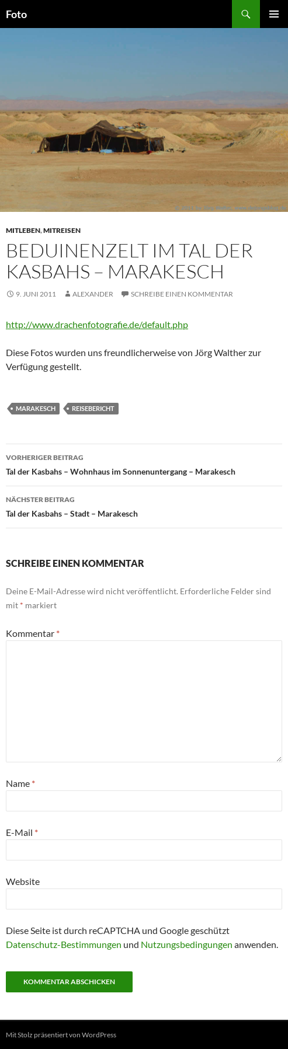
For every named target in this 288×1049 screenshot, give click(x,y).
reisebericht (93, 408)
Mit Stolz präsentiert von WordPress (61, 1034)
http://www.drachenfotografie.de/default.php (97, 324)
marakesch (35, 408)
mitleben (23, 230)
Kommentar (33, 633)
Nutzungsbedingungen (187, 944)
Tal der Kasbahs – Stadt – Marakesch (144, 505)
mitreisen (62, 230)
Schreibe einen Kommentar (182, 294)
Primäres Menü (274, 14)
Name (20, 783)
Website (23, 881)
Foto (16, 14)
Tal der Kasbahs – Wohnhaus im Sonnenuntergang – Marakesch (144, 463)
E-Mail (22, 832)
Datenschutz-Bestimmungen (64, 944)
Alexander (92, 294)
